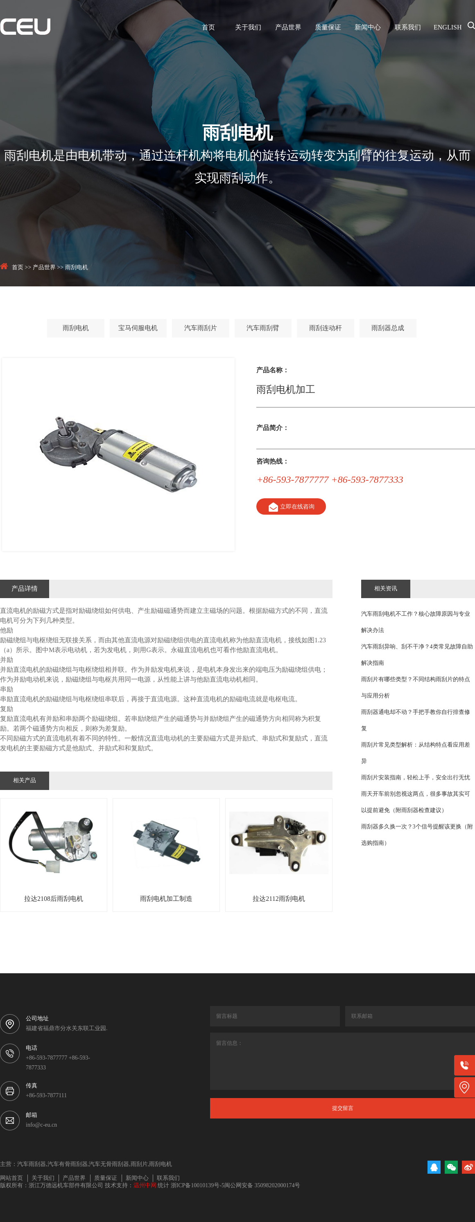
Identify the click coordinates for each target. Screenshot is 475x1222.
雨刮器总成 (387, 328)
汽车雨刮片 (200, 328)
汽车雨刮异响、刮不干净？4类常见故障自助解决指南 (417, 655)
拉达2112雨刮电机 (279, 899)
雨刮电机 (76, 268)
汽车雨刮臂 (263, 328)
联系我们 (408, 27)
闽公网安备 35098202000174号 (262, 1186)
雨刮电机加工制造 (166, 899)
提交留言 (342, 1108)
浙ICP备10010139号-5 (197, 1186)
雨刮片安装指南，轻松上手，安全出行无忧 (415, 778)
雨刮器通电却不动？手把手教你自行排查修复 (415, 720)
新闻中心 (368, 27)
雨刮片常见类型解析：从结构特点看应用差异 (415, 753)
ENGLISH (447, 27)
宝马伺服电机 (138, 328)
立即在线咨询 (290, 507)
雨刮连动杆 (325, 328)
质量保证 (328, 27)
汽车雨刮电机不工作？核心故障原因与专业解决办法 (415, 622)
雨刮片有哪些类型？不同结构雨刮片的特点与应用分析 (415, 688)
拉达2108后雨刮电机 (53, 899)
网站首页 (11, 1178)
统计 (163, 1186)
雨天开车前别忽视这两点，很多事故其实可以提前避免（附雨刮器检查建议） (415, 802)
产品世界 (288, 27)
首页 (208, 27)
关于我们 (248, 27)
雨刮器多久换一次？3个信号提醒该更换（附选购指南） (417, 835)
